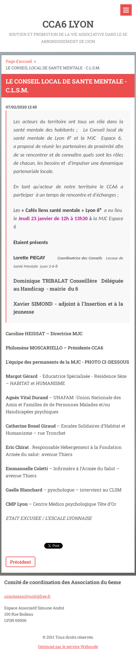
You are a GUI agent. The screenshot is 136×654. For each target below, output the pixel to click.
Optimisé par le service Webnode (68, 646)
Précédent (20, 562)
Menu (126, 10)
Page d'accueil (19, 61)
